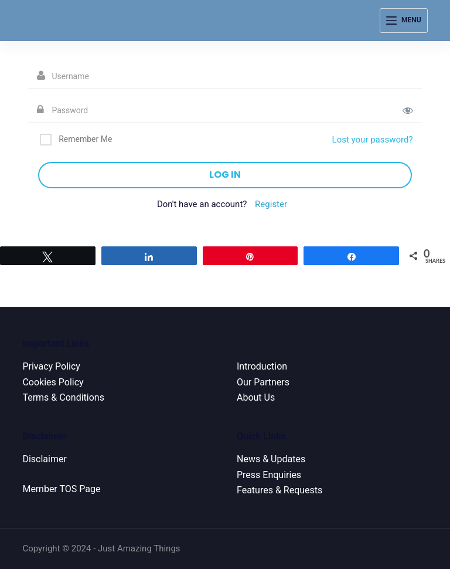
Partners (271, 382)
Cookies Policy (52, 382)
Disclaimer (44, 459)
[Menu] (404, 20)
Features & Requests (279, 490)
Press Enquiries (269, 474)
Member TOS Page (61, 489)
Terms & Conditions (63, 397)
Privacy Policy (51, 366)
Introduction (262, 366)
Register (271, 204)
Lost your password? (372, 139)
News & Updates (271, 459)
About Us (256, 397)
